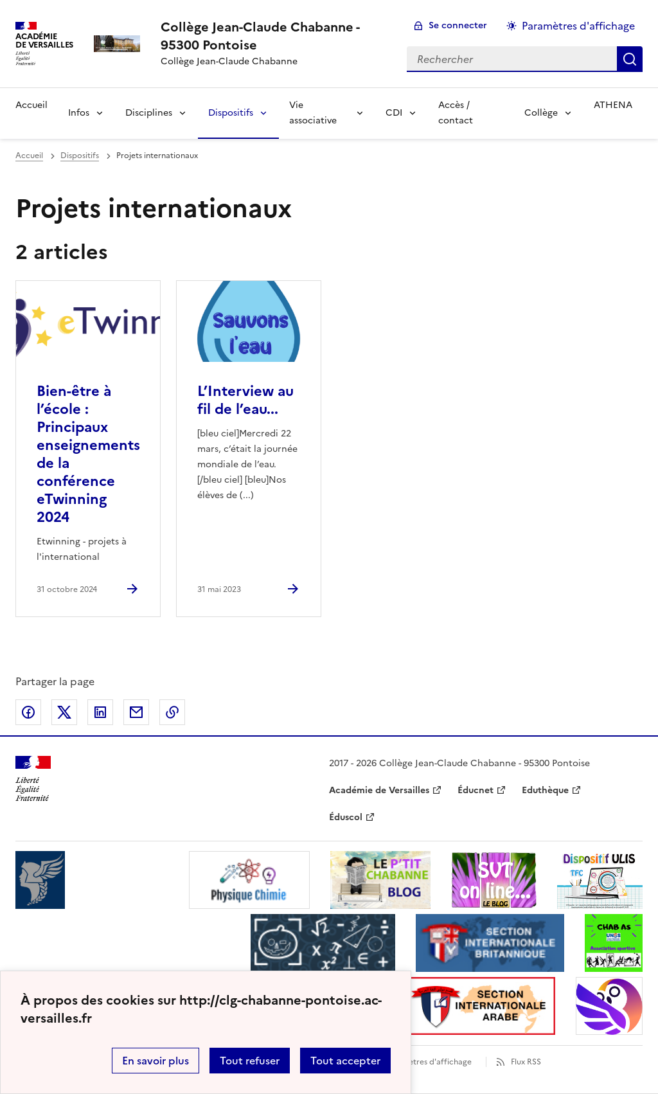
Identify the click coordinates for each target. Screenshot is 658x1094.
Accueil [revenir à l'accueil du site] (29, 155)
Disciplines (148, 113)
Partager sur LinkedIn (100, 712)
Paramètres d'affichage (428, 1062)
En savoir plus (155, 1060)
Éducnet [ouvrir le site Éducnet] (476, 790)
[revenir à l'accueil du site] (273, 36)
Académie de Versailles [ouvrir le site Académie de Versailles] (379, 790)
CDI (394, 113)
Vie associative (313, 112)
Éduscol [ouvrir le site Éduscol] (345, 817)
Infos (78, 113)
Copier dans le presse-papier (172, 712)
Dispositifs (230, 113)
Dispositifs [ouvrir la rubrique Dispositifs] (79, 155)
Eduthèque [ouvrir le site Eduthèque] (545, 790)
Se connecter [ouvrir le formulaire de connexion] (458, 25)
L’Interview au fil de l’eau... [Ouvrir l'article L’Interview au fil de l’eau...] (245, 400)
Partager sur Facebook (28, 712)
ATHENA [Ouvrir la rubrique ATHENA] (613, 105)
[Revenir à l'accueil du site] (33, 779)
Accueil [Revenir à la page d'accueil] (31, 105)
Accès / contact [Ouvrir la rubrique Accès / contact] (455, 112)
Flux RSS (526, 1062)
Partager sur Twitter (64, 712)
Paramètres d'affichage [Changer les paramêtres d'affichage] (578, 25)
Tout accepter (345, 1060)
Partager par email (136, 712)
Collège (541, 113)
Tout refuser (250, 1060)
